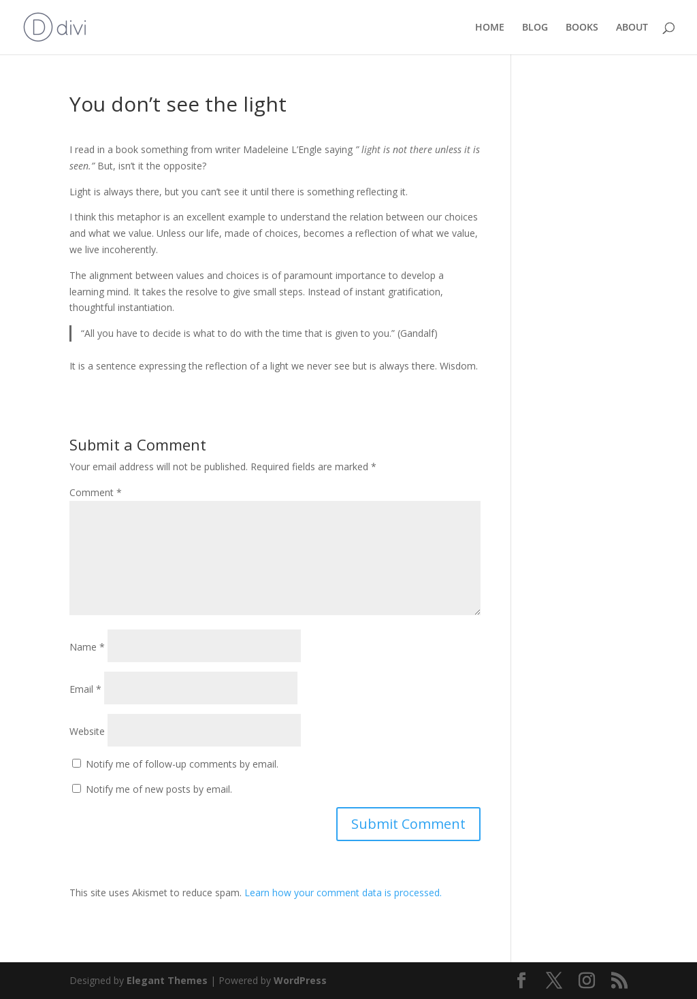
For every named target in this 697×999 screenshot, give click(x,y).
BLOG (535, 27)
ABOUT (632, 27)
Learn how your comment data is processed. (343, 892)
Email (85, 689)
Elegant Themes (167, 980)
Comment (95, 492)
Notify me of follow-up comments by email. (182, 763)
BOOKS (582, 27)
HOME (489, 27)
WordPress (300, 980)
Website (87, 731)
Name (87, 646)
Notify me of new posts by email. (159, 789)
